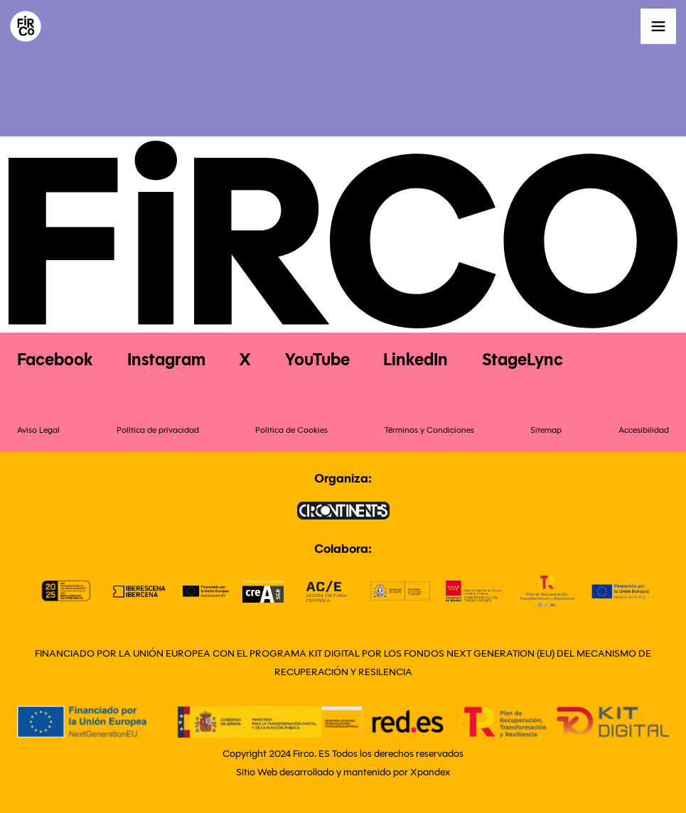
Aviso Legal (38, 429)
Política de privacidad (158, 429)
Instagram (166, 359)
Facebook (55, 359)
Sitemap (546, 429)
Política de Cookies (291, 429)
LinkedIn (415, 359)
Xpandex (430, 772)
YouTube (317, 359)
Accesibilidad (643, 429)
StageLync (522, 359)
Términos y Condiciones (429, 429)
